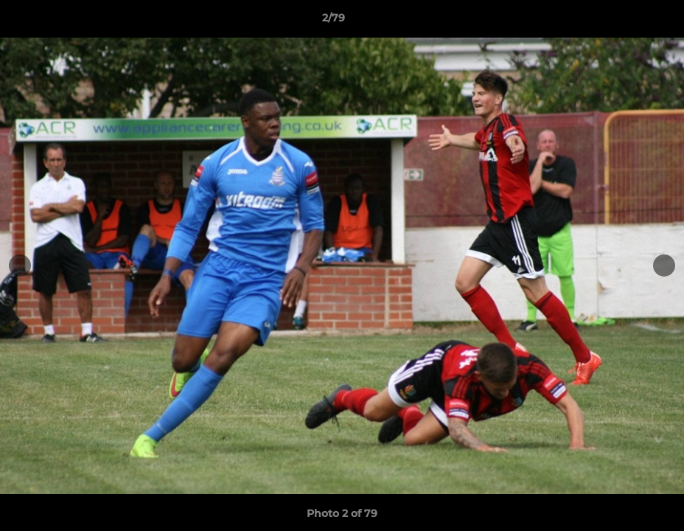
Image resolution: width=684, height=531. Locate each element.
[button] (622, 21)
